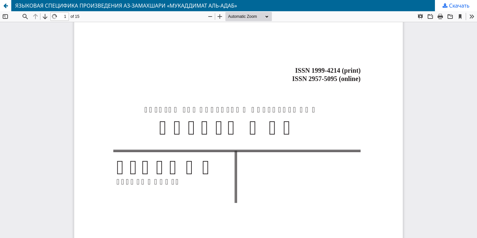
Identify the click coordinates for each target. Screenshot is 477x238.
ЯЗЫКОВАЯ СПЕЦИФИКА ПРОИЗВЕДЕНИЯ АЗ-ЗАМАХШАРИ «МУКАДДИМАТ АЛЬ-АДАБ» (126, 5)
